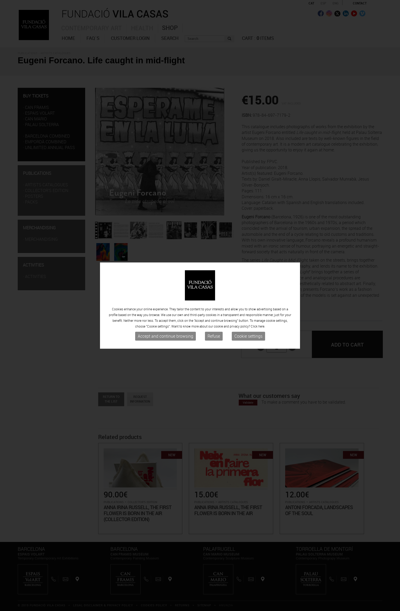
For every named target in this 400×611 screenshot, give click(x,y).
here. (261, 326)
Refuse (214, 336)
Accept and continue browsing (165, 336)
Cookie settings (248, 336)
